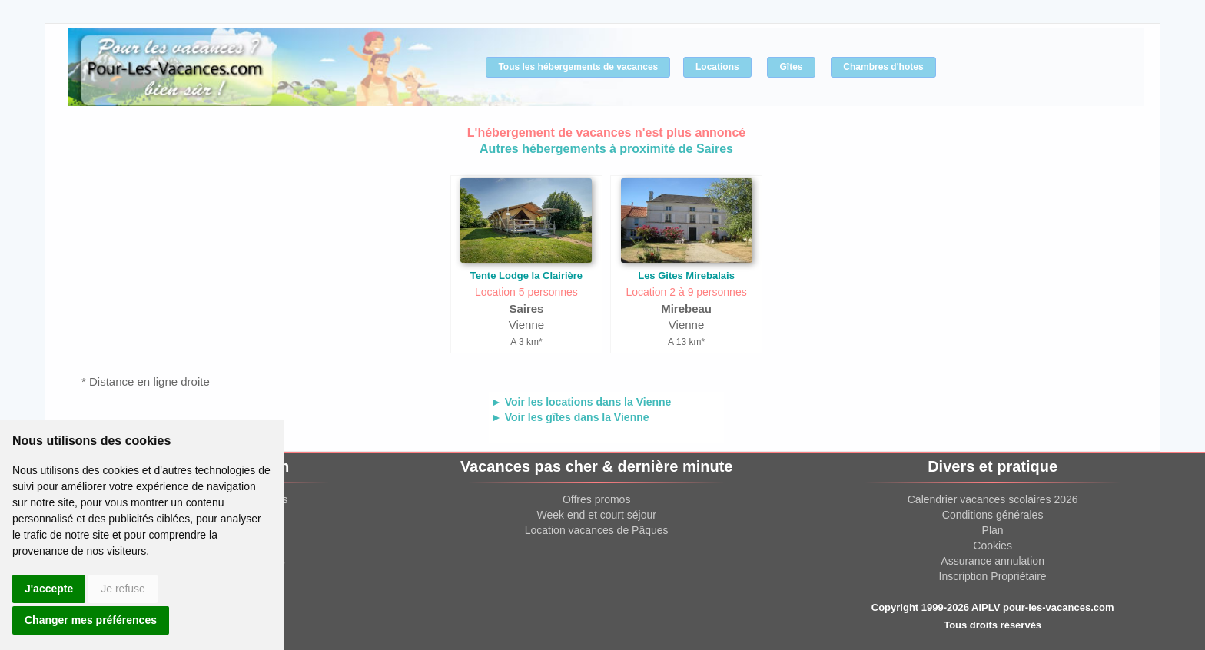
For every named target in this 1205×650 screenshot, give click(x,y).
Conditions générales (993, 515)
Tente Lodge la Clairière (526, 275)
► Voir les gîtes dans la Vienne (570, 417)
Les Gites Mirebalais (686, 275)
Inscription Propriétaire (993, 576)
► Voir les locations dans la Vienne (581, 402)
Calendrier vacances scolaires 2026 (993, 499)
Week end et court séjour (596, 515)
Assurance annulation (992, 561)
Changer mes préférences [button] (91, 620)
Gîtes (790, 66)
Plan (993, 530)
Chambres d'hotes (883, 66)
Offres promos (596, 499)
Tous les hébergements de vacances (578, 66)
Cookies (992, 545)
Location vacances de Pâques (597, 530)
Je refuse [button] (123, 588)
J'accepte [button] (49, 588)
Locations (717, 66)
